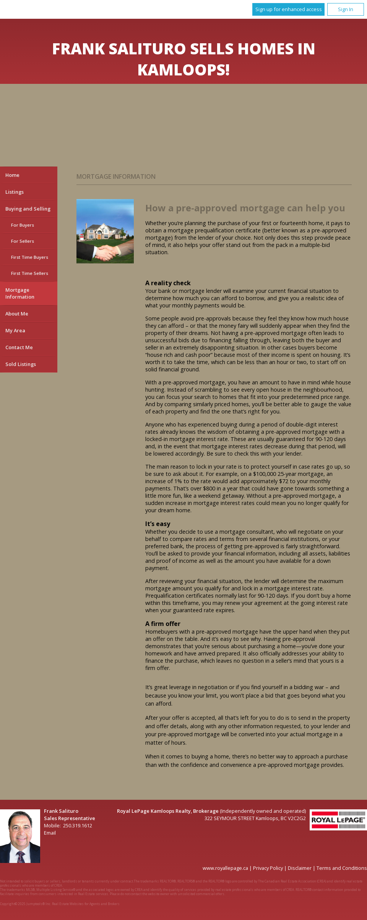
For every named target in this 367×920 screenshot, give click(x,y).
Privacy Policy (268, 867)
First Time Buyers (29, 257)
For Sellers (22, 241)
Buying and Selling (27, 208)
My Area (15, 330)
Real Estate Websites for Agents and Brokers (86, 904)
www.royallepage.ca (225, 867)
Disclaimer (300, 867)
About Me (16, 313)
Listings (14, 191)
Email (50, 832)
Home (12, 175)
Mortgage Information (19, 293)
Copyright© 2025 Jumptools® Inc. (25, 904)
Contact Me (19, 347)
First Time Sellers (29, 273)
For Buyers (22, 225)
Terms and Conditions (342, 867)
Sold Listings (20, 364)
